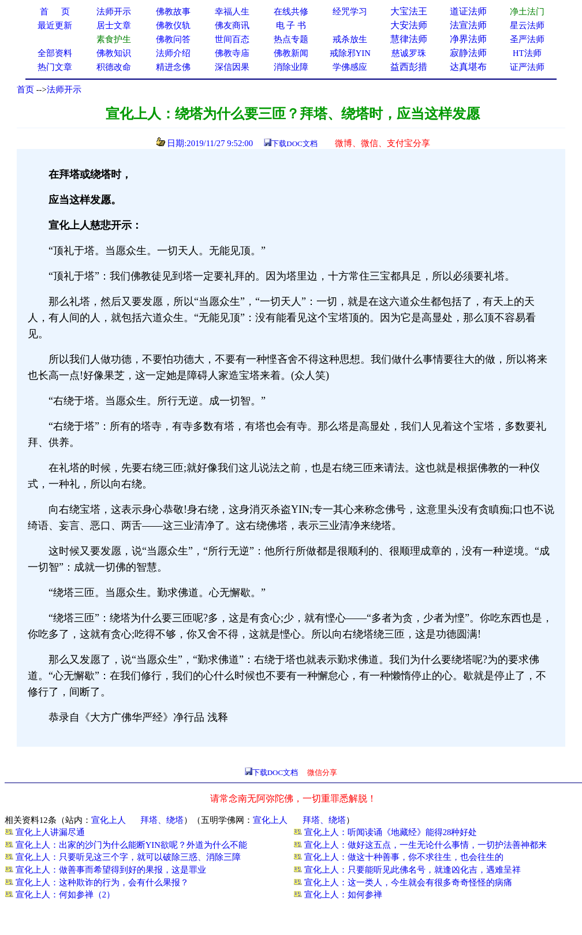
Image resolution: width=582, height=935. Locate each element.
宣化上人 (108, 820)
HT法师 (527, 53)
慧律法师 (408, 39)
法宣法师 (468, 25)
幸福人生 (232, 11)
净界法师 (468, 39)
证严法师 (527, 67)
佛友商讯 (232, 25)
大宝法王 (408, 11)
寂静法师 (468, 53)
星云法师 (527, 25)
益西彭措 (408, 67)
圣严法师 (527, 39)
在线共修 (291, 11)
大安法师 (408, 25)
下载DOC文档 (294, 143)
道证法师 (468, 11)
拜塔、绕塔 (162, 820)
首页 (25, 89)
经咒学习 (350, 11)
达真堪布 (468, 67)
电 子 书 (291, 25)
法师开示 (64, 89)
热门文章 (55, 67)
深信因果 (232, 67)
